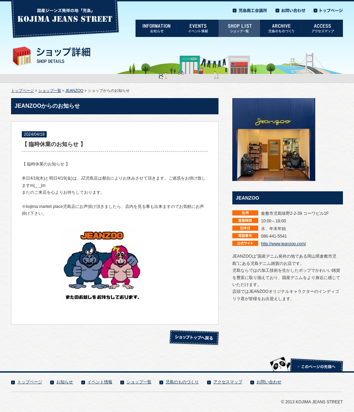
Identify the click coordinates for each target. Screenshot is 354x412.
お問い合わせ (269, 382)
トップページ (22, 90)
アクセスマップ (227, 382)
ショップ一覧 (49, 90)
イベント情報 (99, 382)
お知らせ (64, 382)
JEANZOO (74, 90)
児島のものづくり (182, 382)
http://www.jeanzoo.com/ (283, 243)
